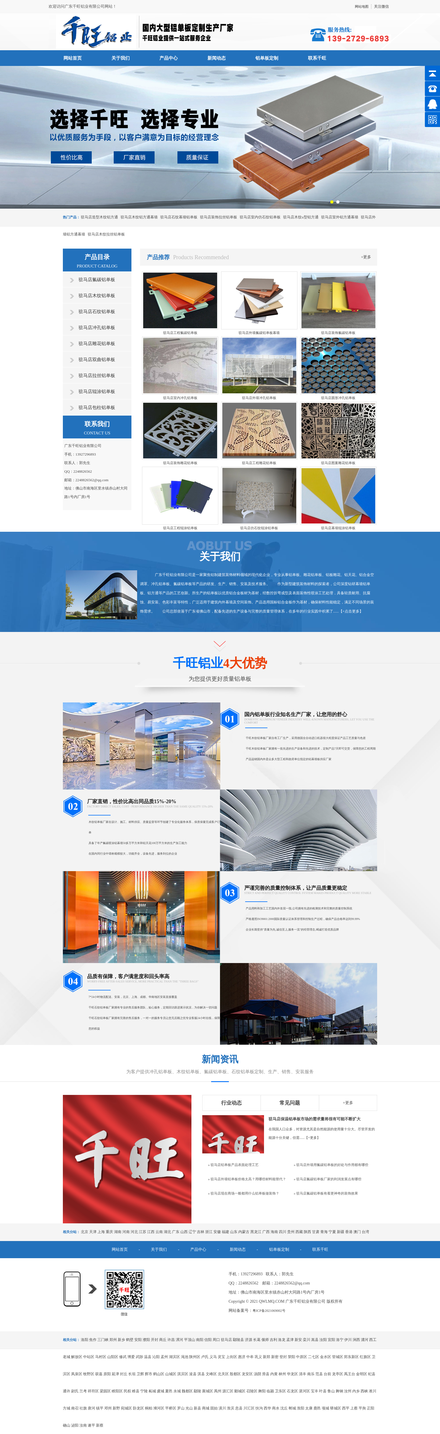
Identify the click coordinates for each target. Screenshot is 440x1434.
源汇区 (227, 1391)
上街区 (231, 1357)
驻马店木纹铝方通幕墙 (139, 217)
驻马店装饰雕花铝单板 (180, 463)
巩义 (258, 1357)
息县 (239, 1408)
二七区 (313, 1357)
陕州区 (194, 1357)
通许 (66, 1391)
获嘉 (99, 1374)
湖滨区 (174, 1357)
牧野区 (88, 1374)
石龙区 (292, 1391)
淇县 (201, 1374)
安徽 (217, 1232)
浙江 (209, 1232)
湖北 (167, 1232)
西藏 (299, 1232)
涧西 (356, 1340)
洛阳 (84, 1340)
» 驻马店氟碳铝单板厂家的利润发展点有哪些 (327, 1179)
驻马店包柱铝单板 (97, 407)
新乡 (121, 1340)
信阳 (208, 1340)
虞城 (160, 1391)
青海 (324, 1232)
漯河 (179, 1340)
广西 (266, 1232)
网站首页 (72, 58)
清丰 (302, 1374)
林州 (282, 1374)
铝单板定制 (266, 58)
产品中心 (168, 58)
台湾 (365, 1232)
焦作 (93, 1340)
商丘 (163, 1340)
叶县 (323, 1391)
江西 (151, 1232)
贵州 (291, 1232)
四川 (282, 1232)
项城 (325, 1408)
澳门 (357, 1232)
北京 (84, 1232)
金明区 (361, 1374)
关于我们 (120, 58)
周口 (216, 1340)
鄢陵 (197, 1391)
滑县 (265, 1374)
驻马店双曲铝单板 (97, 359)
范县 (319, 1374)
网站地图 (362, 7)
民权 (127, 1391)
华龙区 (292, 1374)
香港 (349, 1232)
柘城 (152, 1391)
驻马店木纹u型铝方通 (301, 217)
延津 (115, 1374)
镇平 (99, 1408)
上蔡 (354, 1408)
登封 (283, 1357)
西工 (373, 1340)
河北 (134, 1232)
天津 (93, 1232)
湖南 (117, 1232)
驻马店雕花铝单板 (97, 343)
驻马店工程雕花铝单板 (259, 463)
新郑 (266, 1357)
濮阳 (146, 1340)
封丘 (123, 1374)
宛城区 (126, 1408)
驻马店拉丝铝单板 (97, 375)
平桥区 (170, 1408)
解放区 (76, 1357)
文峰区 (211, 1374)
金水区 (325, 1357)
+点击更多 (351, 611)
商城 (205, 1408)
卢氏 (205, 1357)
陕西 (307, 1232)
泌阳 (75, 1425)
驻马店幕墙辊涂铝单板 (338, 528)
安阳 (138, 1340)
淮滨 (230, 1408)
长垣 (132, 1374)
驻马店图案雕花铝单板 (338, 463)
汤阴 (257, 1374)
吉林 (200, 1232)
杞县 (371, 1374)
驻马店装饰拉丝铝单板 (218, 217)
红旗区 (365, 1357)
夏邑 (169, 1391)
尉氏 (75, 1391)
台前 (327, 1374)
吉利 (273, 1340)
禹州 (217, 1391)
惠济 (241, 1357)
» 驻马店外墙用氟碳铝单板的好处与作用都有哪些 (331, 1165)
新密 (275, 1357)
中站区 (88, 1357)
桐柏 (148, 1408)
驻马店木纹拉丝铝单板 (106, 234)
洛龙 (281, 1340)
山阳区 (112, 1357)
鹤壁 (129, 1340)
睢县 (135, 1391)
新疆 (340, 1232)
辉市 (148, 1374)
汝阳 (323, 1340)
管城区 (337, 1357)
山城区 (170, 1374)
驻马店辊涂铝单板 (97, 391)
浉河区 (158, 1408)
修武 (123, 1357)
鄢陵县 (238, 1340)
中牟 (250, 1357)
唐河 (91, 1408)
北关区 (223, 1374)
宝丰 (314, 1391)
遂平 (91, 1425)
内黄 (274, 1374)
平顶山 (189, 1340)
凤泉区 (76, 1374)
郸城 (292, 1408)
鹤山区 (158, 1374)
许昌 (171, 1340)
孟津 (290, 1340)
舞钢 (339, 1391)
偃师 (265, 1340)
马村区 (100, 1357)
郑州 (113, 1340)
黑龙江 (255, 1232)
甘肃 (315, 1232)
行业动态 (231, 1103)
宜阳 (331, 1340)
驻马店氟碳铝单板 (97, 279)
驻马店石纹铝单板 (97, 311)
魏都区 (187, 1391)
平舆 (362, 1408)
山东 (233, 1232)
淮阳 (300, 1408)
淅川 (372, 1391)
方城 (66, 1408)
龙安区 (247, 1374)
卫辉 (140, 1374)
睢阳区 (117, 1391)
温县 (147, 1357)
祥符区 (93, 1391)
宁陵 (144, 1391)
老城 (66, 1357)
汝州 (347, 1391)
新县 (197, 1408)
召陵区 (251, 1391)
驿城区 (335, 1408)
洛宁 (339, 1340)
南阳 (199, 1340)
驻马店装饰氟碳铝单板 (338, 333)
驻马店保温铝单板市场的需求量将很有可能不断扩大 (315, 1119)
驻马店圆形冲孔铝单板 (338, 398)
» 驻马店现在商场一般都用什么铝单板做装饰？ (243, 1193)
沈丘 (284, 1408)
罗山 (181, 1408)
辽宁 (192, 1232)
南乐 (311, 1374)
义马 (213, 1357)
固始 (214, 1408)
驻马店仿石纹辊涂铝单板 (259, 528)
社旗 (83, 1408)
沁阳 (156, 1357)
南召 (75, 1408)
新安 (298, 1340)
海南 (274, 1232)
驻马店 (226, 1340)
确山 (66, 1425)
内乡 (356, 1391)
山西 (184, 1232)
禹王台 (349, 1374)
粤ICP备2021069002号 (269, 1311)
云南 (159, 1232)
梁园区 (105, 1391)
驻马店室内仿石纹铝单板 (260, 217)
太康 (309, 1408)
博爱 (131, 1357)
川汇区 (249, 1408)
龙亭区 (337, 1374)
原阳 (107, 1374)
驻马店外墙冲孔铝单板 (259, 398)
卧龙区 (138, 1408)
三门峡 (103, 1340)
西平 (345, 1408)
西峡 (364, 1391)
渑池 (184, 1357)
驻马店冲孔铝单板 (97, 327)
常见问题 (289, 1103)
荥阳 (291, 1357)
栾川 (306, 1340)
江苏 (142, 1232)
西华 (267, 1408)
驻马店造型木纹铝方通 (99, 217)
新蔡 (99, 1425)
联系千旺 (317, 58)
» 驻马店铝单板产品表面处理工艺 (233, 1165)
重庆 (109, 1232)
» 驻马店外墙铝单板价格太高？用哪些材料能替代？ (247, 1179)
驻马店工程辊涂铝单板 (180, 528)
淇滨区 (182, 1374)
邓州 (108, 1408)
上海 (101, 1232)
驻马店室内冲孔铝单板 (180, 398)
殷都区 (235, 1374)
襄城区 (207, 1391)
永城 (177, 1391)
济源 (248, 1340)
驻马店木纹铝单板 (97, 295)
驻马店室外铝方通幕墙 (339, 217)
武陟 (139, 1357)
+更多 (366, 257)
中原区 (301, 1357)
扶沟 (259, 1408)
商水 (275, 1408)
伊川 (348, 1340)
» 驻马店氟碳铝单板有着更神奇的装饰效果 (326, 1193)
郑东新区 (351, 1357)
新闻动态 (216, 58)
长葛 (257, 1340)
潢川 (222, 1408)
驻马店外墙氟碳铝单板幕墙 (259, 333)
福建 (225, 1232)
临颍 (270, 1391)
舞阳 (262, 1391)
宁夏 (332, 1232)
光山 (189, 1408)
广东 (175, 1232)
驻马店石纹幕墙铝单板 (178, 217)
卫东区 (280, 1391)
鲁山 (331, 1391)
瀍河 (364, 1340)
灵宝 (221, 1357)
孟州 (164, 1357)
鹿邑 (317, 1408)
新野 (116, 1408)
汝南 (83, 1425)
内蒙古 (243, 1232)
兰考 (83, 1391)
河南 (126, 1232)
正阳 (370, 1408)
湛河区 (304, 1391)
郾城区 (239, 1391)
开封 (154, 1340)
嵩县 (315, 1340)
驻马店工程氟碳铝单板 (180, 333)
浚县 (193, 1374)
